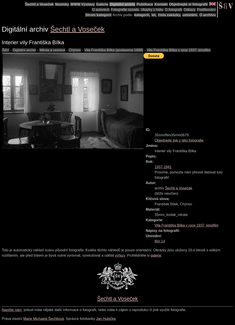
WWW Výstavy (82, 4)
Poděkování (206, 10)
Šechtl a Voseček (39, 4)
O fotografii (173, 10)
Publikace (144, 4)
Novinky (62, 4)
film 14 (160, 241)
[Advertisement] (189, 91)
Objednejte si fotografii (188, 4)
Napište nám (12, 310)
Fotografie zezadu (125, 10)
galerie (156, 255)
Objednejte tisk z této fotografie (179, 140)
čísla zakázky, (169, 15)
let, (154, 15)
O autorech (100, 10)
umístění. (190, 15)
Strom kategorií (98, 15)
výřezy (120, 255)
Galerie (102, 4)
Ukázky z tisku (152, 10)
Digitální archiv (122, 4)
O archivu (207, 15)
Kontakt (161, 4)
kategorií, (142, 15)
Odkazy (190, 10)
